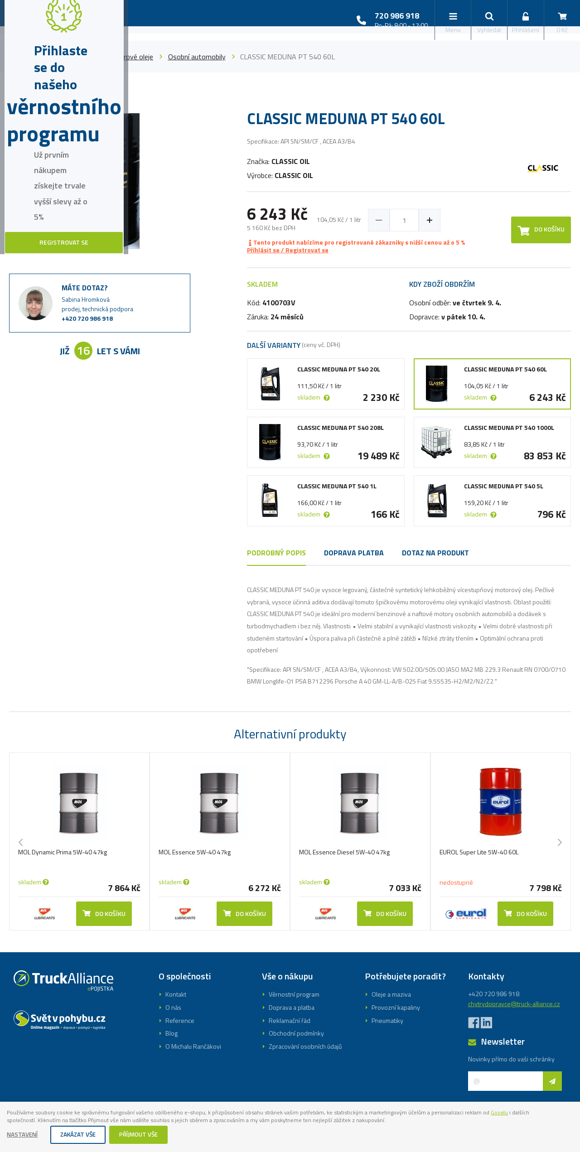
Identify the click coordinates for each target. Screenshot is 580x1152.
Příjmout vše (144, 1135)
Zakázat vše (81, 1135)
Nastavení (23, 1135)
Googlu (16, 1120)
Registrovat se (290, 615)
